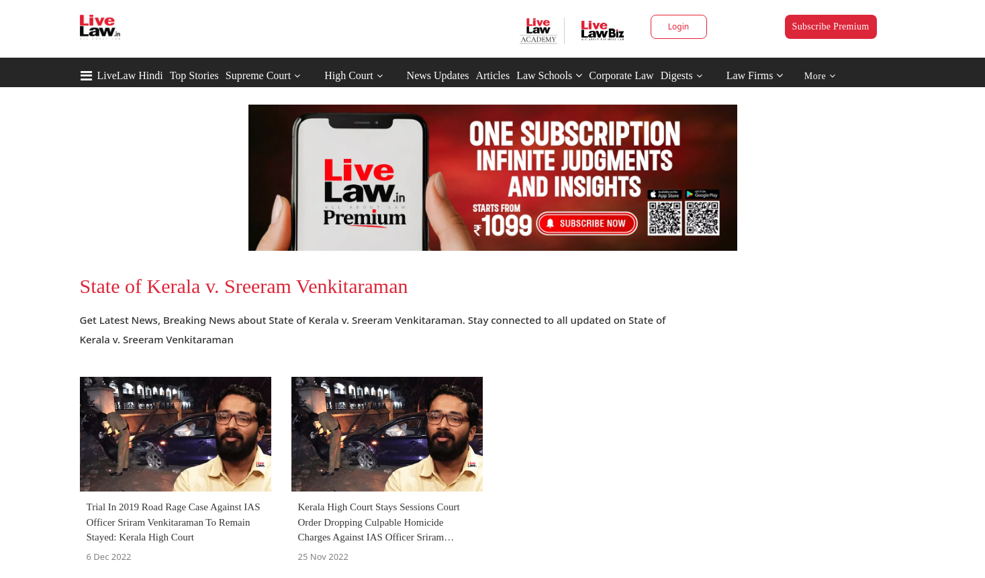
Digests (677, 75)
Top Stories (194, 75)
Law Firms (755, 75)
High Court (348, 75)
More (820, 76)
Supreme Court (258, 75)
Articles (492, 75)
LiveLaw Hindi (130, 75)
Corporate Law (621, 75)
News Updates (438, 75)
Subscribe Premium (831, 26)
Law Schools (549, 75)
